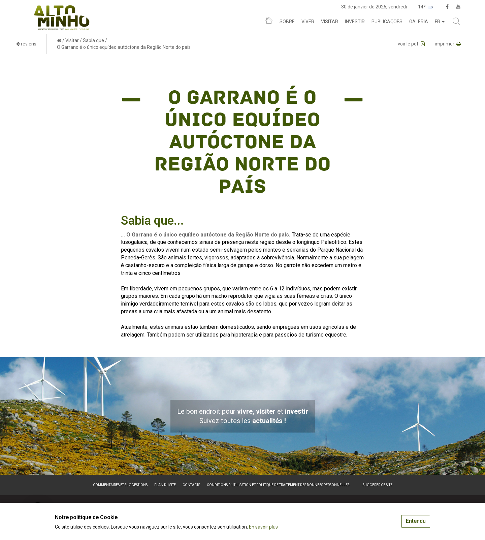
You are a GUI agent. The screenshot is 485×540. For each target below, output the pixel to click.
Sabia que (93, 40)
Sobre (287, 21)
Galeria (418, 21)
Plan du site (165, 485)
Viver (307, 21)
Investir (355, 21)
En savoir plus (263, 527)
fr (440, 21)
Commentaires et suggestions (120, 485)
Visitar (329, 21)
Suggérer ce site (377, 485)
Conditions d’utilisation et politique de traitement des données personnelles (278, 485)
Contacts (191, 485)
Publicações (386, 21)
